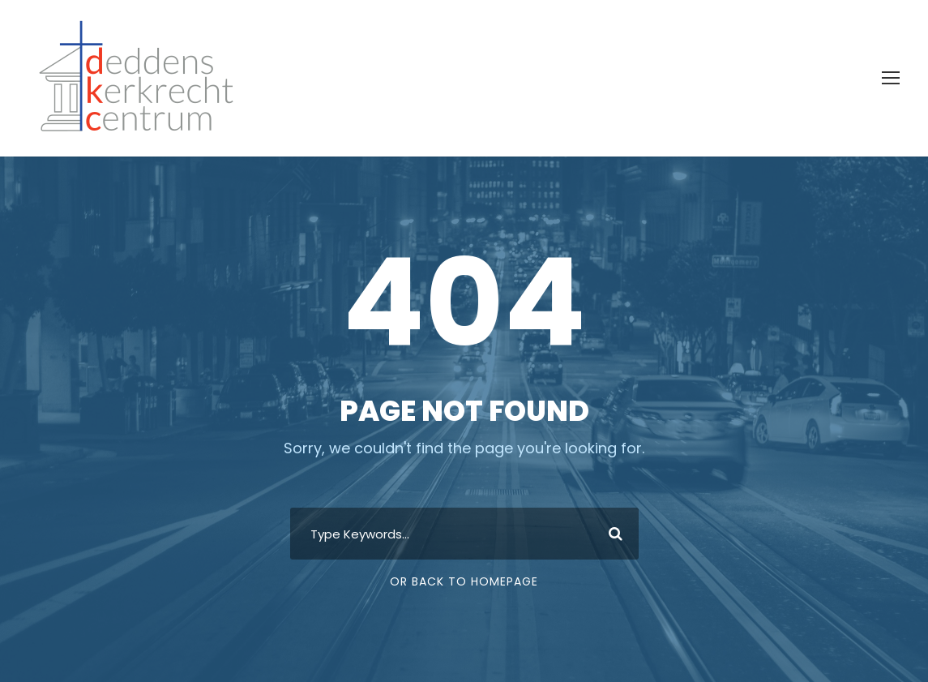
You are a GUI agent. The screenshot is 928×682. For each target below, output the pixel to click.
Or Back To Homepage (464, 581)
